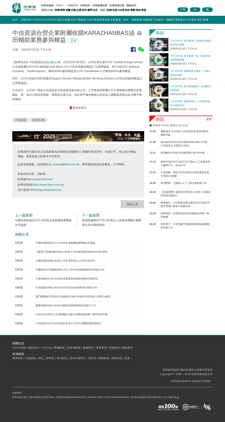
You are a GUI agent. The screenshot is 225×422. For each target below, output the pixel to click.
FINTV (59, 5)
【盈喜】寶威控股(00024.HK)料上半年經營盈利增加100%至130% (72, 251)
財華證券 (85, 5)
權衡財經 (104, 358)
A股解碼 (147, 19)
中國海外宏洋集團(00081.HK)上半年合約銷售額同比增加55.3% (70, 269)
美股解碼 (158, 19)
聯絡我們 (131, 5)
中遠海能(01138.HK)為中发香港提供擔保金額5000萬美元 (67, 278)
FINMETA (72, 5)
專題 (132, 10)
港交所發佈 (49, 19)
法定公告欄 (63, 19)
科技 (127, 10)
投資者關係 (74, 347)
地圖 (68, 10)
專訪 (199, 19)
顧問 (89, 10)
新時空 (50, 358)
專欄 (205, 19)
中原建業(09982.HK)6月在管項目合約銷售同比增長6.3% (66, 287)
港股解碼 (137, 19)
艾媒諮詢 (30, 358)
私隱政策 (114, 347)
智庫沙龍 (117, 5)
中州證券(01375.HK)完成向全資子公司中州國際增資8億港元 (68, 323)
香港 (143, 10)
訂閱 (182, 9)
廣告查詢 (33, 347)
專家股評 (180, 19)
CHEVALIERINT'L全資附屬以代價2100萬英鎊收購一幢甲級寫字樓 (71, 314)
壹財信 (92, 358)
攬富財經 (117, 358)
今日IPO (37, 19)
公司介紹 (46, 347)
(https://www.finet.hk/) (39, 179)
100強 (121, 10)
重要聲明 (101, 347)
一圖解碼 (169, 19)
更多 (209, 119)
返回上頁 (132, 204)
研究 (84, 10)
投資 (114, 10)
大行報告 (191, 19)
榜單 (62, 10)
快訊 (29, 19)
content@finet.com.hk (65, 164)
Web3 (73, 19)
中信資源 (20, 120)
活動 (23, 19)
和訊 (41, 358)
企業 (78, 10)
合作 (95, 10)
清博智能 (17, 358)
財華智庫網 (47, 5)
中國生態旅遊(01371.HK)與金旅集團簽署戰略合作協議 (65, 242)
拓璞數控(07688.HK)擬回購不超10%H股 (183, 152)
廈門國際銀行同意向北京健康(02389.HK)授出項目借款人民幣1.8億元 (73, 296)
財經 (109, 10)
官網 (57, 10)
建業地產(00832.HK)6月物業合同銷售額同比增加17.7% (66, 305)
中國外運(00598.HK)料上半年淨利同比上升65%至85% (65, 260)
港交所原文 (78, 107)
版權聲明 (88, 347)
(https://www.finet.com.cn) (48, 184)
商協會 (82, 19)
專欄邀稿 (59, 347)
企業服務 (115, 19)
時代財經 (62, 358)
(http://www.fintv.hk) (49, 189)
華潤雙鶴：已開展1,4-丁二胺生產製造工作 (184, 183)
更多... (129, 358)
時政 (138, 10)
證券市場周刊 (78, 358)
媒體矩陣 (99, 5)
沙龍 (73, 10)
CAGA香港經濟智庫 (98, 19)
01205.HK (47, 62)
